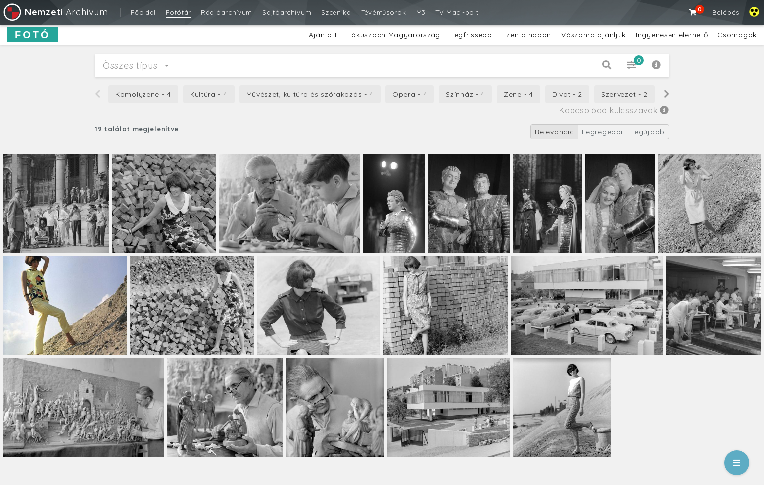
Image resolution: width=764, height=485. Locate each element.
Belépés (725, 12)
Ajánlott (323, 34)
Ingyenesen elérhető (672, 34)
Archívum (55, 12)
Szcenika (336, 12)
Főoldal (143, 12)
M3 (421, 12)
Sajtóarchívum (286, 12)
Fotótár (178, 12)
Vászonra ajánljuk (593, 34)
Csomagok (737, 34)
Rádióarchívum (226, 12)
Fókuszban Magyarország (393, 34)
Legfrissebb (471, 34)
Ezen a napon (526, 34)
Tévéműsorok (383, 12)
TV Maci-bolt (456, 12)
